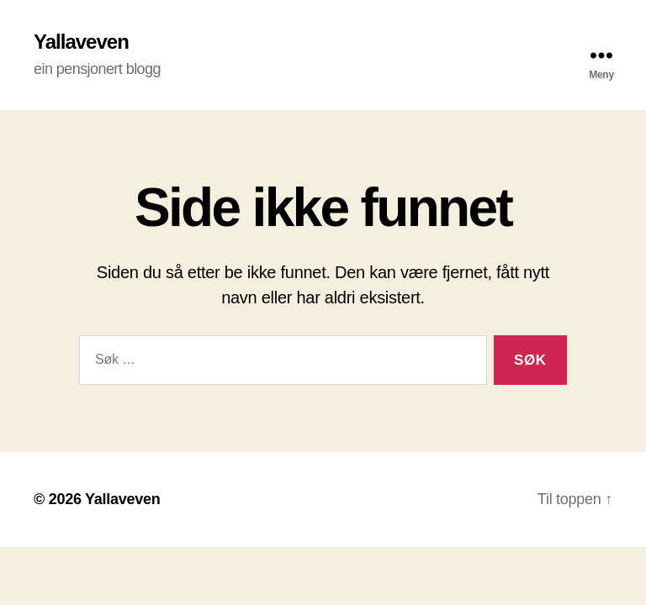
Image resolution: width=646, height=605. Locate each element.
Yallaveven (81, 42)
